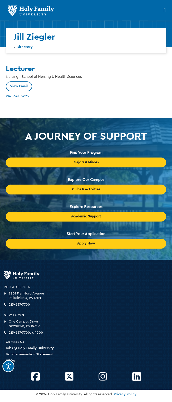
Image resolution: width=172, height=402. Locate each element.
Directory (25, 47)
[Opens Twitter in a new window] (69, 377)
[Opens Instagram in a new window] (103, 377)
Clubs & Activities (86, 189)
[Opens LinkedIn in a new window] (136, 377)
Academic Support (86, 216)
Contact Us (15, 342)
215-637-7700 (19, 304)
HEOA (10, 360)
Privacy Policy (125, 394)
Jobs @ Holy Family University (30, 348)
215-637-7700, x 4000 (26, 332)
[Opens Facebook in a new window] (35, 377)
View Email (19, 86)
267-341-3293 (17, 96)
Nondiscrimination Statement (29, 354)
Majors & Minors (86, 162)
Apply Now (86, 243)
